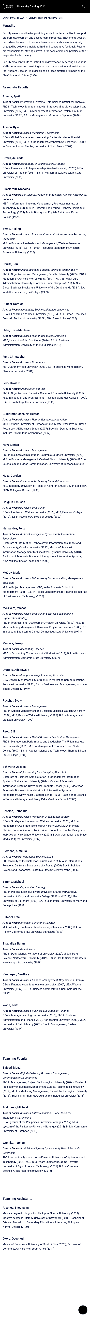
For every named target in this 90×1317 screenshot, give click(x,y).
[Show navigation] (82, 1309)
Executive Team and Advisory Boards (46, 18)
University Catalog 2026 (31, 6)
